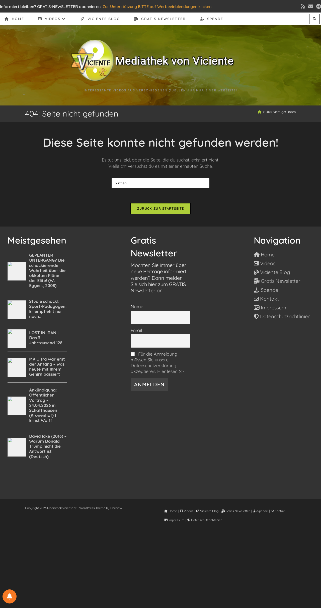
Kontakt (278, 511)
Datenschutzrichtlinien (204, 520)
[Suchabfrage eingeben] (160, 183)
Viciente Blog (207, 511)
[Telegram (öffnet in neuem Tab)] (318, 6)
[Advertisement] (160, 571)
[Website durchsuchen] (314, 19)
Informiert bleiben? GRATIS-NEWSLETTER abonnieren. (51, 6)
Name (137, 306)
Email (136, 330)
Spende (260, 511)
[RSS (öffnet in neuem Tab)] (303, 6)
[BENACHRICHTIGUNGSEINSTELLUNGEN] (10, 596)
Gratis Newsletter (235, 511)
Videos (186, 511)
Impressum (174, 520)
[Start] (260, 112)
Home (170, 511)
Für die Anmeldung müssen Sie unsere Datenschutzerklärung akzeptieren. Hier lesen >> (157, 362)
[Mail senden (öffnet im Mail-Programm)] (311, 6)
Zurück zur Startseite (160, 208)
